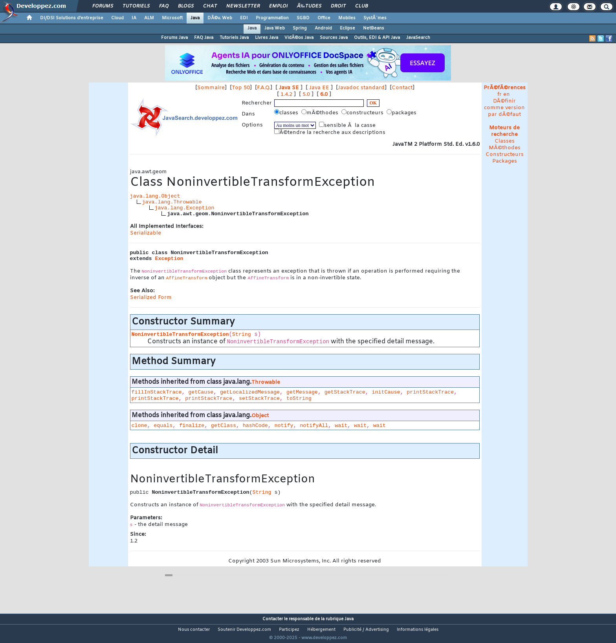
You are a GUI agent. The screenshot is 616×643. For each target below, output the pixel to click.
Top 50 (241, 87)
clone (139, 426)
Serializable (145, 233)
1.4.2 (286, 94)
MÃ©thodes (505, 148)
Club (361, 6)
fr (499, 94)
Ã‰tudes (309, 6)
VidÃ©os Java (299, 37)
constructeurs (363, 112)
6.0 (324, 94)
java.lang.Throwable (172, 202)
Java (195, 18)
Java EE (319, 87)
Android (323, 28)
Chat (210, 6)
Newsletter (243, 6)
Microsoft (172, 18)
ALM (149, 18)
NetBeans (373, 28)
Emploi (278, 6)
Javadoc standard (361, 87)
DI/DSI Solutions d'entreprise (71, 18)
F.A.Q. (263, 87)
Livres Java (266, 37)
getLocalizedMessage (250, 392)
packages (402, 112)
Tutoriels (136, 6)
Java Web (274, 28)
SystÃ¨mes (375, 18)
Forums (103, 6)
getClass (223, 426)
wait (341, 426)
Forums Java (174, 37)
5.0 (306, 94)
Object (260, 415)
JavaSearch (418, 37)
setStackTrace (259, 398)
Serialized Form (151, 297)
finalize (191, 426)
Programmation (272, 18)
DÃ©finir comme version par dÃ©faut (504, 108)
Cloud (117, 18)
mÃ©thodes (320, 112)
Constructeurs (505, 154)
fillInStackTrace (157, 392)
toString (299, 398)
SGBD (303, 18)
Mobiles (347, 18)
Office (323, 18)
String (241, 334)
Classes (505, 141)
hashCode (255, 426)
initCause (386, 392)
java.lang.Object (155, 196)
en (506, 94)
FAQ (163, 6)
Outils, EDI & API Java (377, 37)
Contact (402, 87)
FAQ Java (203, 37)
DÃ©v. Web (219, 18)
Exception (169, 259)
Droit (338, 6)
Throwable (265, 382)
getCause (200, 392)
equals (163, 426)
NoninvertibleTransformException (180, 334)
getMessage (302, 392)
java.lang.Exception (184, 208)
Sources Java (334, 37)
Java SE (289, 87)
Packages (504, 161)
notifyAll (314, 426)
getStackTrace (344, 392)
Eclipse (347, 28)
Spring (300, 28)
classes (287, 112)
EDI (244, 18)
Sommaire (211, 87)
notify (284, 426)
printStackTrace (430, 392)
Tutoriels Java (234, 37)
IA (134, 18)
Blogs (185, 6)
